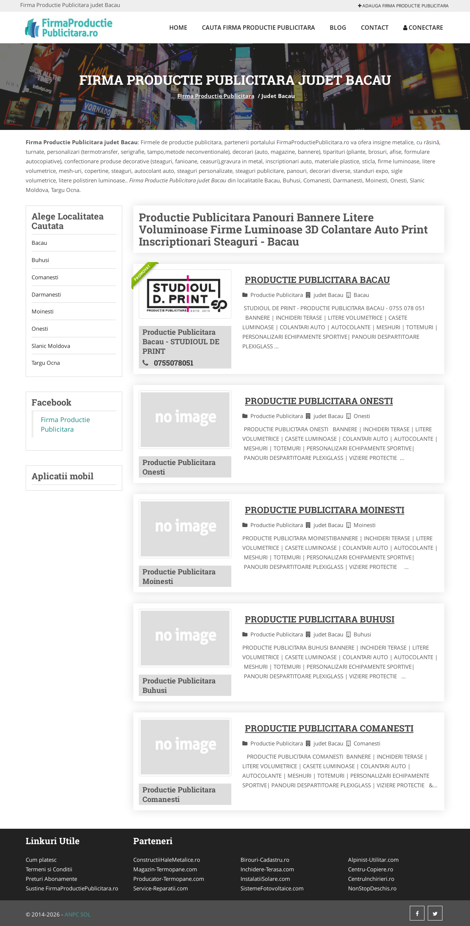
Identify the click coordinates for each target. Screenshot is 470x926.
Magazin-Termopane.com (165, 869)
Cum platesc (41, 859)
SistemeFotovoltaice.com (272, 888)
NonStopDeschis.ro (372, 888)
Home (178, 27)
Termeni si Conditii (49, 869)
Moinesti (43, 312)
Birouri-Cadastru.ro (265, 859)
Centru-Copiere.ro (370, 869)
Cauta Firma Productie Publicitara (258, 27)
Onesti (40, 329)
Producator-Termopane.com (168, 878)
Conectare (423, 27)
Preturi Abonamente (51, 878)
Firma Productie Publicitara (215, 95)
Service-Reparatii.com (160, 888)
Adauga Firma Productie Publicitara (403, 6)
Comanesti (45, 277)
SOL (85, 914)
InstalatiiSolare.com (265, 878)
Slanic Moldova (51, 346)
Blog (338, 27)
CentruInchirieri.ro (371, 878)
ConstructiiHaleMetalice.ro (166, 859)
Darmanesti (46, 294)
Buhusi (40, 260)
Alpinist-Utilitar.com (373, 859)
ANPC (72, 914)
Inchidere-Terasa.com (267, 869)
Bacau (39, 243)
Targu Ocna (46, 363)
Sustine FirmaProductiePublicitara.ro (72, 888)
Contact (374, 27)
